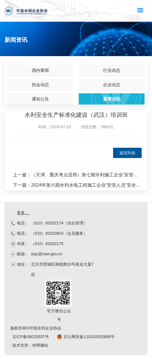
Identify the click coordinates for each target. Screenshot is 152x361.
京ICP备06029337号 (30, 336)
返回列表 (127, 153)
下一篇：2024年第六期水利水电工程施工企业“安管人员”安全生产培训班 (77, 185)
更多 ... (23, 212)
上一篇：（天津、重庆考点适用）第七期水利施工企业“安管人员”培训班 (77, 174)
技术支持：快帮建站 (30, 345)
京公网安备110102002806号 (85, 336)
